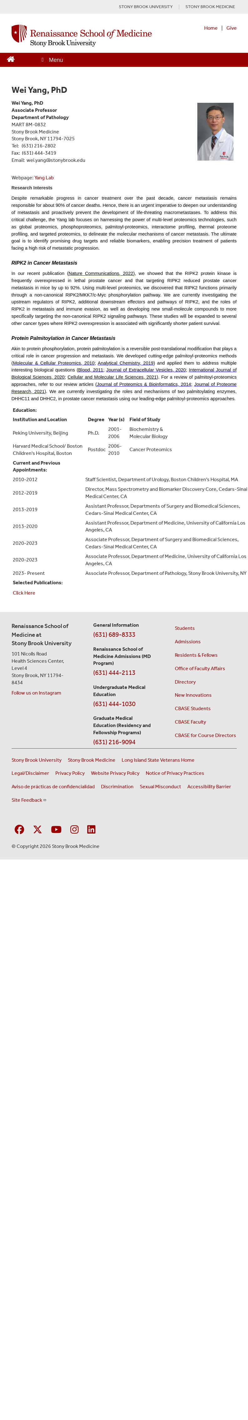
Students (185, 628)
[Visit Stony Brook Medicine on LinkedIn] (91, 830)
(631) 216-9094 (114, 742)
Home (211, 28)
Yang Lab (44, 178)
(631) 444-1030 (114, 704)
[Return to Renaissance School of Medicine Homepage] (11, 59)
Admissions (188, 642)
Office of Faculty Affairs (200, 668)
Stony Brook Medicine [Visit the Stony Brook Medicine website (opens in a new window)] (91, 760)
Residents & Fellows (196, 655)
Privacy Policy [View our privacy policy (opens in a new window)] (70, 773)
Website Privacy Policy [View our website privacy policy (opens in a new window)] (115, 773)
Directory (185, 682)
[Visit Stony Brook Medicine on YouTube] (56, 830)
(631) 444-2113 (114, 672)
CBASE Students (193, 708)
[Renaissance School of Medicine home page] (82, 36)
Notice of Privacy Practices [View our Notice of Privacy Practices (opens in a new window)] (175, 773)
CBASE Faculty (190, 722)
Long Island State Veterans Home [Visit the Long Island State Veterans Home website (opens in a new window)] (158, 760)
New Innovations (193, 695)
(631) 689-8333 (114, 634)
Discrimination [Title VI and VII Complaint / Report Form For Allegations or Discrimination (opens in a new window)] (117, 787)
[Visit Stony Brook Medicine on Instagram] (74, 830)
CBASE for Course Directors (205, 735)
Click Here (24, 593)
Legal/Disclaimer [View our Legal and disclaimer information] (30, 773)
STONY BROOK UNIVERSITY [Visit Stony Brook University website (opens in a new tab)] (146, 6)
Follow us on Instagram (36, 693)
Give (231, 28)
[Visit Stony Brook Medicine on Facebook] (19, 830)
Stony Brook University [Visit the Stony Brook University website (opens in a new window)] (37, 760)
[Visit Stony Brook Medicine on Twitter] (37, 830)
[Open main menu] (52, 60)
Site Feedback (29, 800)
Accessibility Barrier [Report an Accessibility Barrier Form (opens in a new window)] (209, 787)
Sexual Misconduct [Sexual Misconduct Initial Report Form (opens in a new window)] (160, 787)
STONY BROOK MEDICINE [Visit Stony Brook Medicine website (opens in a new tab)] (210, 6)
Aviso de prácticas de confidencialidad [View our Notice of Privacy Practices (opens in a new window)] (53, 787)
